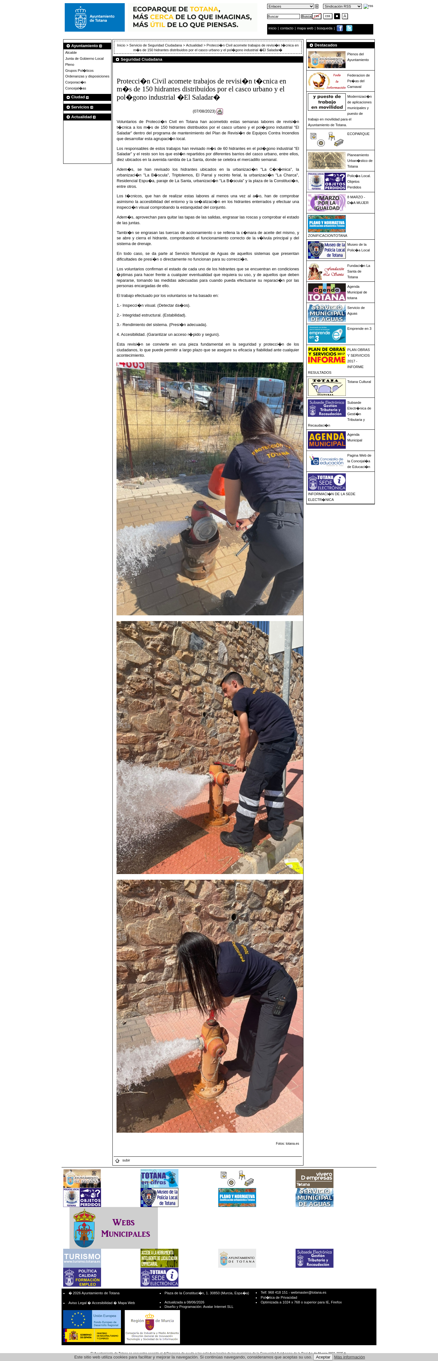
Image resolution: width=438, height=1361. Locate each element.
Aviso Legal (78, 1303)
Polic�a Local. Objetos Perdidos (359, 181)
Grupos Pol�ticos (79, 70)
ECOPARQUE (358, 134)
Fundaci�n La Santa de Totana (358, 271)
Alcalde (71, 52)
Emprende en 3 (359, 328)
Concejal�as (75, 88)
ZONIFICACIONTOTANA (327, 235)
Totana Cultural (359, 382)
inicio (273, 28)
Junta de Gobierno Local (84, 58)
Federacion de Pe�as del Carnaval (358, 81)
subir (122, 1160)
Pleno (69, 64)
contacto (286, 28)
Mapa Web (126, 1303)
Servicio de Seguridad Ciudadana (155, 45)
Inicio (121, 45)
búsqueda (325, 28)
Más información (349, 1357)
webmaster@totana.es (308, 1292)
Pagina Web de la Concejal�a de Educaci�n (359, 461)
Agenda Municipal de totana (357, 292)
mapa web (306, 28)
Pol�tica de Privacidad (279, 1297)
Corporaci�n (75, 82)
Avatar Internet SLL (218, 1307)
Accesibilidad (102, 1303)
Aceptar (323, 1357)
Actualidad (194, 45)
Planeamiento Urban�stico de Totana (360, 160)
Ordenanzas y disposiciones (87, 76)
